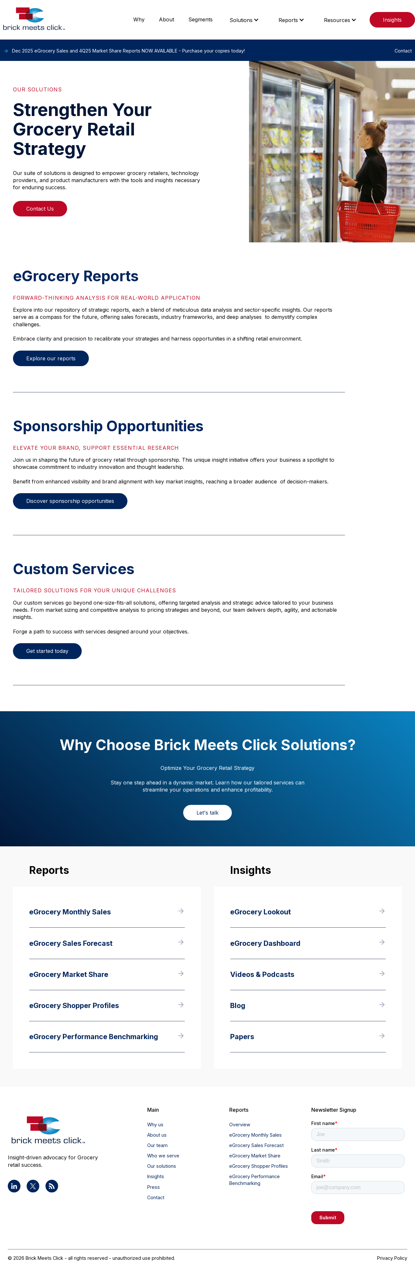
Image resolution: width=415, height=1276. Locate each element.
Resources (337, 20)
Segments (200, 19)
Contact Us (40, 208)
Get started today (47, 651)
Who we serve (163, 1155)
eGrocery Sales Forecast (256, 1145)
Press (153, 1187)
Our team (157, 1145)
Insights (392, 20)
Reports (288, 20)
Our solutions (161, 1166)
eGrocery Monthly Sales (255, 1135)
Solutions (241, 20)
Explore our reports (51, 358)
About (166, 19)
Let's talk (207, 812)
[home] (34, 20)
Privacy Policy (392, 1258)
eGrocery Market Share (254, 1155)
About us (157, 1135)
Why (139, 19)
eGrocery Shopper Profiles (258, 1166)
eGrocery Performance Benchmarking (254, 1180)
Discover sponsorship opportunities (70, 501)
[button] (244, 20)
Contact (155, 1197)
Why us (155, 1124)
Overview (239, 1124)
